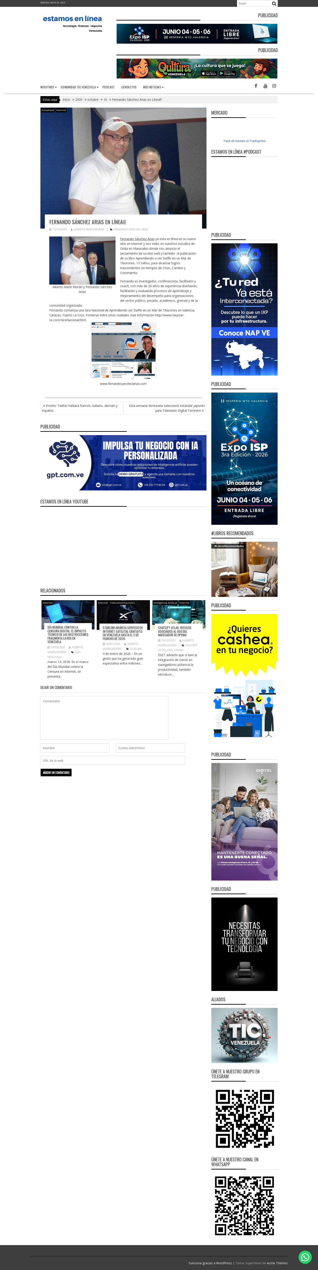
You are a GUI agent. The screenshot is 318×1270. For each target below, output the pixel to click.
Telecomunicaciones (122, 602)
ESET (170, 650)
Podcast (108, 87)
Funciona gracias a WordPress (210, 1263)
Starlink (136, 649)
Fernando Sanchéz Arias (131, 229)
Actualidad (48, 110)
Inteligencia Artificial (165, 602)
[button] (305, 1257)
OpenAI (179, 650)
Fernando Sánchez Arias (137, 239)
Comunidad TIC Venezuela (78, 87)
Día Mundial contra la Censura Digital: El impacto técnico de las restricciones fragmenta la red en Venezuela (68, 634)
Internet (61, 110)
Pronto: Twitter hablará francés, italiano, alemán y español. (79, 408)
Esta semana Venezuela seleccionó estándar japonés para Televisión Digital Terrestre (167, 408)
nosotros (47, 87)
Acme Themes (277, 1263)
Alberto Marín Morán (87, 229)
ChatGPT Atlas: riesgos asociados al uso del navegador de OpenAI (174, 631)
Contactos (129, 87)
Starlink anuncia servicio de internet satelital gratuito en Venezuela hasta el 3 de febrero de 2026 (123, 633)
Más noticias (152, 87)
